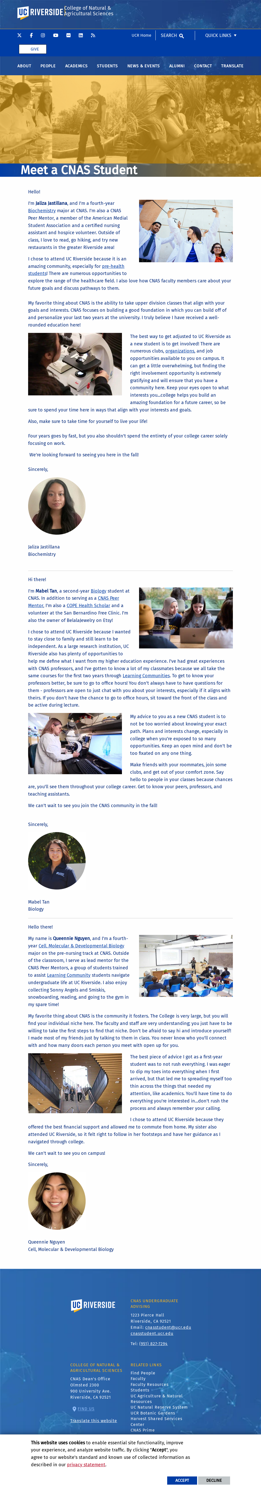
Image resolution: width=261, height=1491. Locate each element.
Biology (98, 595)
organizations (179, 356)
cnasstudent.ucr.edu (152, 1338)
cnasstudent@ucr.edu (168, 1332)
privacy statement (86, 1465)
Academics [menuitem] (76, 70)
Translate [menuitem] (232, 70)
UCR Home (141, 6)
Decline (214, 1480)
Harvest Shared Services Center (156, 1426)
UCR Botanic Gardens (153, 1417)
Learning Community (68, 980)
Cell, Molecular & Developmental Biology (81, 950)
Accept (182, 1480)
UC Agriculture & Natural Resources (157, 1403)
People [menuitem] (48, 70)
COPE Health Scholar (88, 610)
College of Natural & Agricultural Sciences (88, 42)
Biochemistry (42, 215)
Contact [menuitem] (203, 70)
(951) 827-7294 (153, 1348)
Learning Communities (146, 680)
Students (140, 1395)
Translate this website (93, 1425)
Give (35, 20)
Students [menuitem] (107, 70)
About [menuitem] (24, 70)
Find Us (86, 1413)
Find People (143, 1377)
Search (169, 6)
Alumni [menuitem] (177, 70)
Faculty (138, 1383)
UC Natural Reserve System (159, 1412)
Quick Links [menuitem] (218, 6)
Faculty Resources (150, 1389)
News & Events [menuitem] (143, 70)
